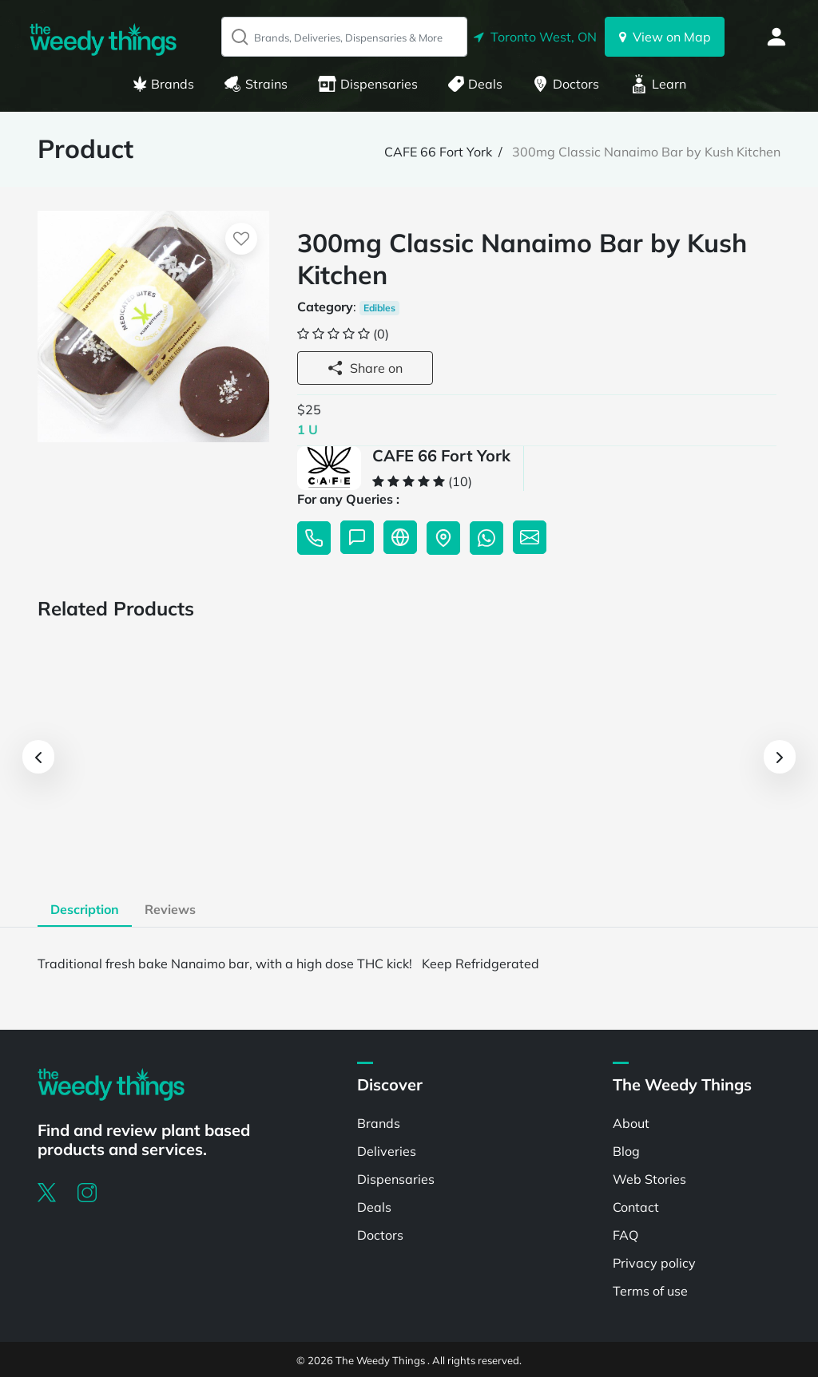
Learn (658, 83)
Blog (626, 1151)
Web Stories (649, 1179)
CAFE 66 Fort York (438, 152)
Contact (636, 1207)
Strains (256, 84)
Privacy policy (654, 1263)
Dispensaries (368, 84)
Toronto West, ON (535, 37)
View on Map (665, 37)
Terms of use (650, 1291)
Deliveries (386, 1151)
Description (84, 909)
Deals (475, 84)
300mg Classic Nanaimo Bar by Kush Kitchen (646, 152)
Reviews (170, 909)
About (631, 1123)
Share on (365, 368)
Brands (163, 84)
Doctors (566, 84)
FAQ (625, 1235)
